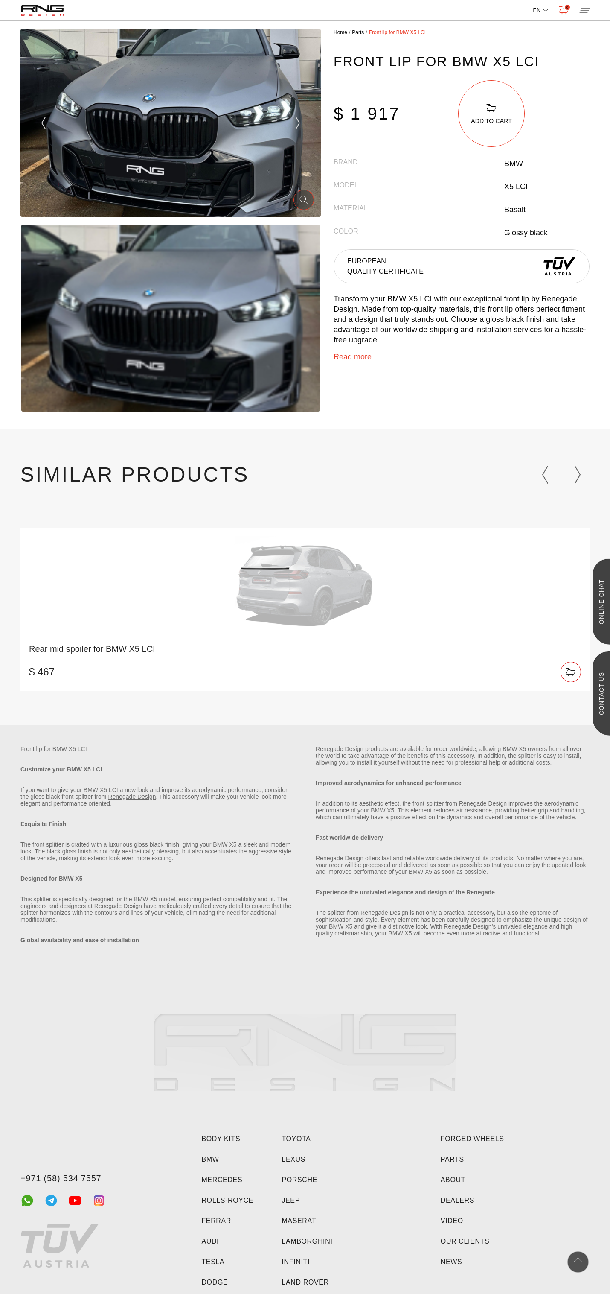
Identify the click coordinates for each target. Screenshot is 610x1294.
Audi (210, 1241)
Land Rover (305, 1282)
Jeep (291, 1200)
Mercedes (221, 1179)
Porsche (299, 1179)
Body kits (220, 1138)
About (453, 1179)
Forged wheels (472, 1138)
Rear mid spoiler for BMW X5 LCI (92, 649)
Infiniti (296, 1261)
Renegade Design (132, 796)
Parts (452, 1159)
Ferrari (217, 1220)
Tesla (212, 1261)
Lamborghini (307, 1241)
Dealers (457, 1200)
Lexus (293, 1159)
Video (452, 1220)
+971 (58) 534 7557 (61, 1178)
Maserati (300, 1220)
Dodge (214, 1282)
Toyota (296, 1138)
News (451, 1261)
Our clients (465, 1241)
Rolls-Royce (227, 1200)
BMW (220, 844)
